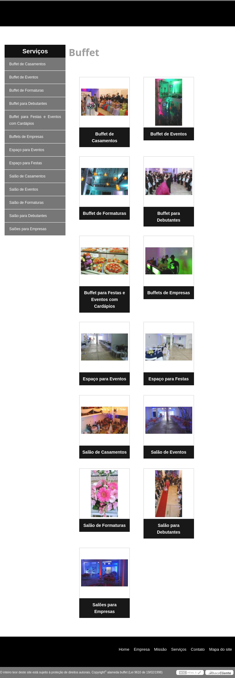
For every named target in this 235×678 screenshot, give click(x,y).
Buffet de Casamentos (28, 64)
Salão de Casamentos (27, 176)
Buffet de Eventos (24, 77)
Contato (195, 31)
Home (21, 31)
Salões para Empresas (28, 229)
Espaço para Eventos (27, 150)
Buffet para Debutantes (28, 103)
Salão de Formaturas (26, 202)
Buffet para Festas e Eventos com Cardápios (35, 120)
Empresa (65, 31)
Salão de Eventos (24, 189)
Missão (108, 31)
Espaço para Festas (26, 163)
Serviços (152, 31)
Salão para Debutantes (28, 216)
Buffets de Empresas (26, 137)
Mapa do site (220, 649)
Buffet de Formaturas (27, 90)
